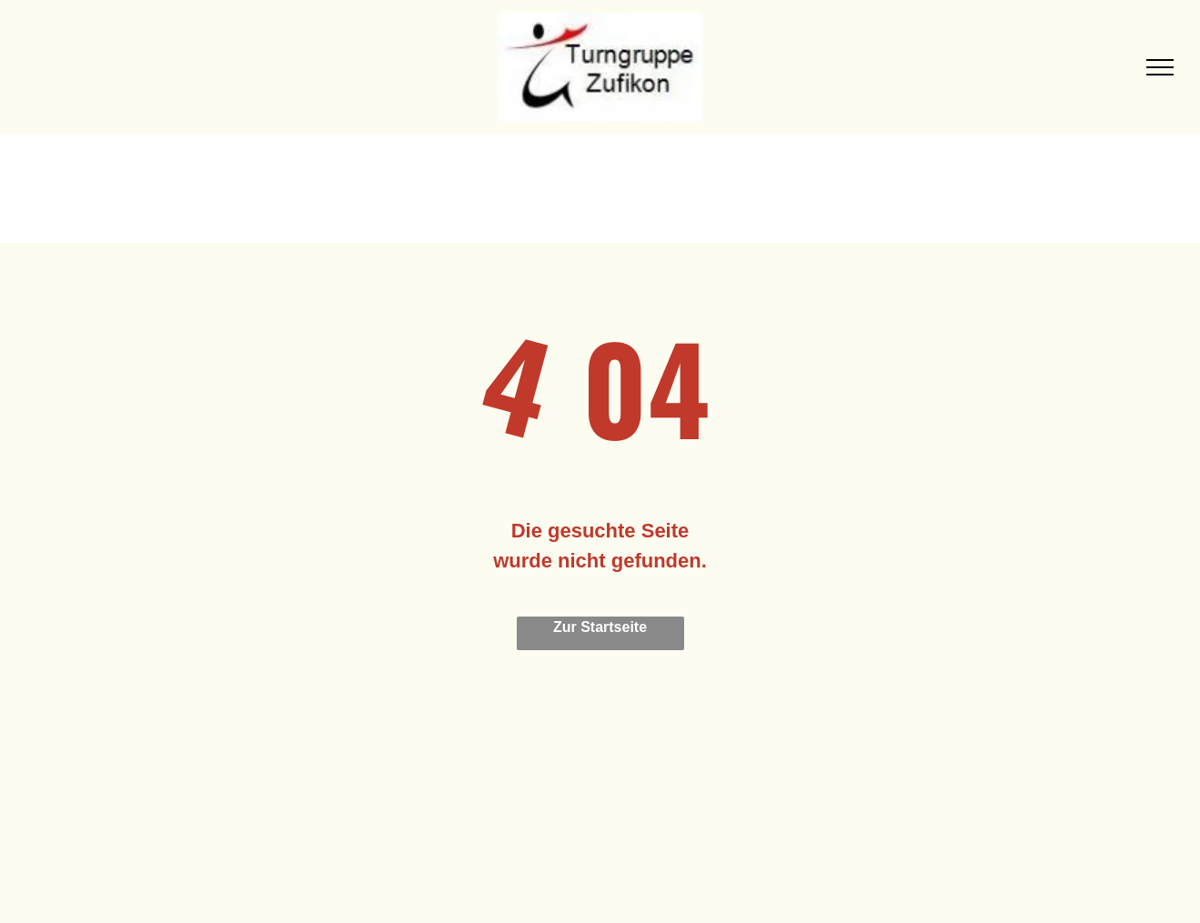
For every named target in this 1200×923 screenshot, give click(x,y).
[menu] (1160, 67)
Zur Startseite (600, 627)
